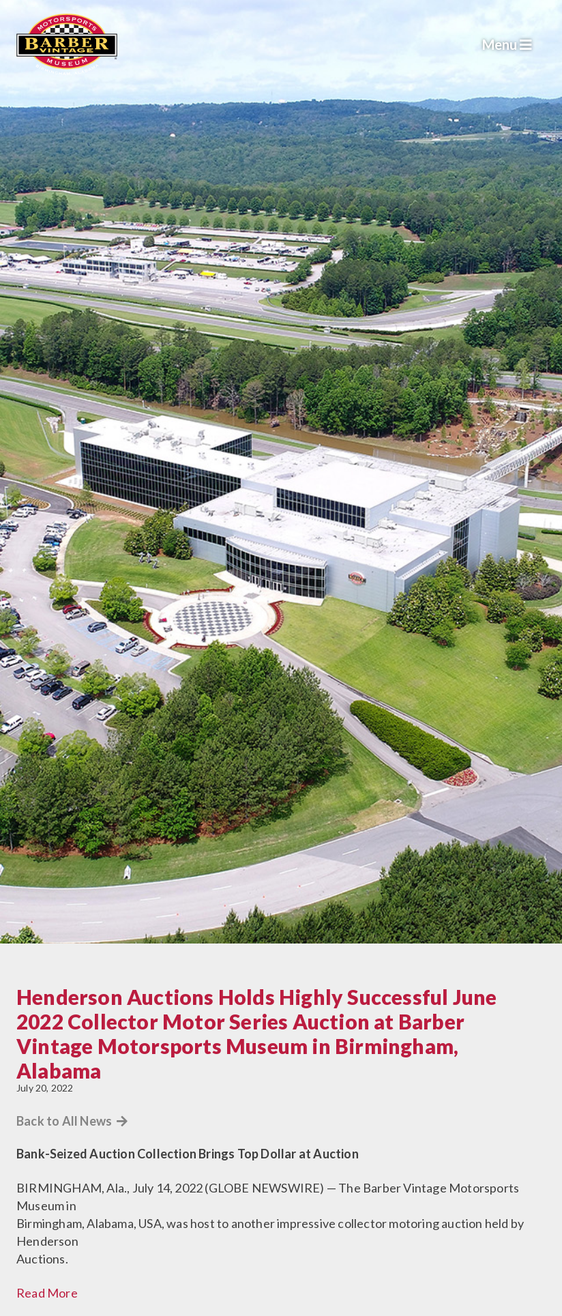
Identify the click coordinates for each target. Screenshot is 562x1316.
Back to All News (72, 1120)
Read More (47, 1292)
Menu (507, 44)
